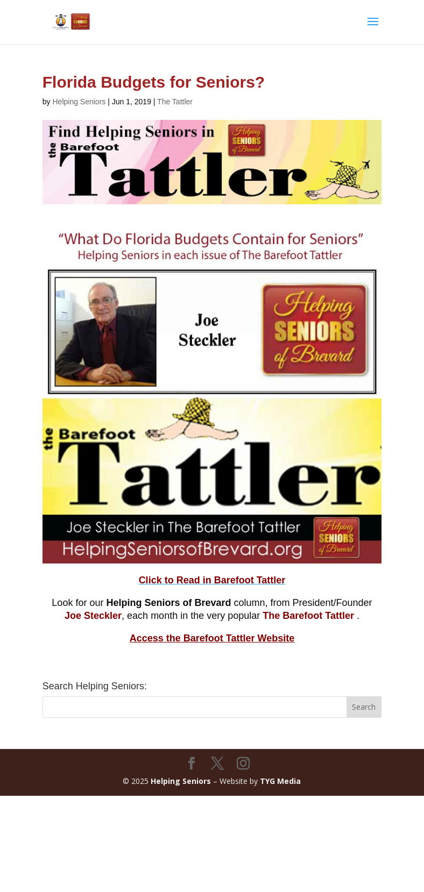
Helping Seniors (78, 101)
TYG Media (280, 781)
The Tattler (175, 101)
